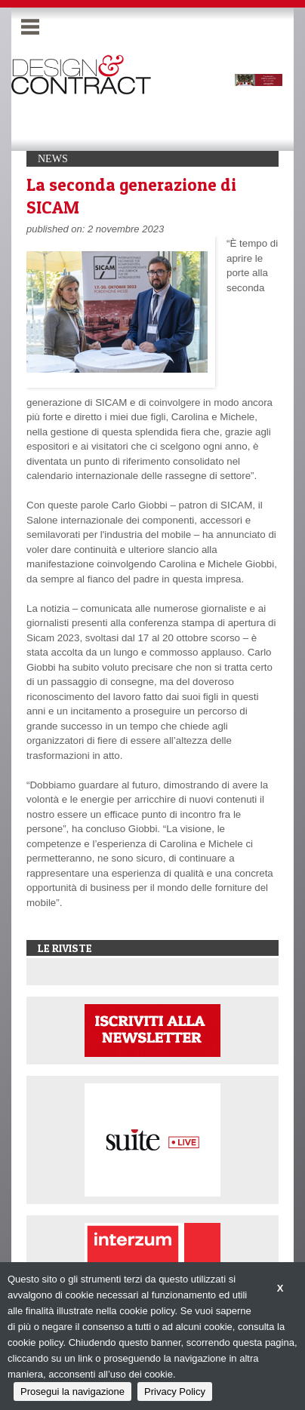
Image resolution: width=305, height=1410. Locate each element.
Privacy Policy (174, 1391)
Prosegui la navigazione (72, 1391)
